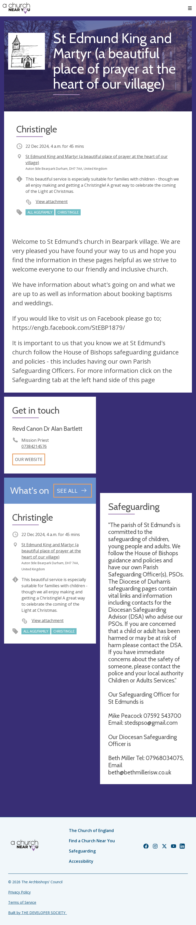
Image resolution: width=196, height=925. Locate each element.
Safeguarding (82, 851)
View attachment (52, 201)
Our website (28, 459)
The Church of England (91, 830)
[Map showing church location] (146, 443)
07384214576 (34, 446)
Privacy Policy (19, 892)
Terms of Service (22, 902)
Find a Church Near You (92, 841)
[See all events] (72, 491)
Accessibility (81, 861)
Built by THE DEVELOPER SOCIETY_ (37, 912)
